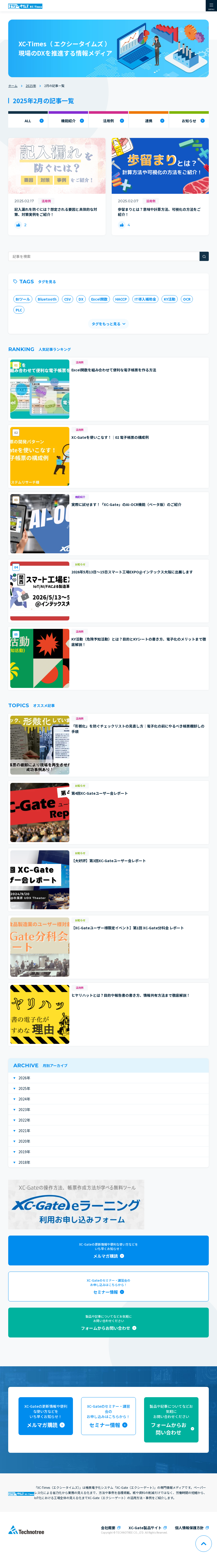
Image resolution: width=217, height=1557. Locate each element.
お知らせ (189, 120)
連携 (148, 120)
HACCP (121, 299)
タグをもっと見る (106, 323)
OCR (187, 299)
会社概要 (108, 1527)
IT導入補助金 (145, 299)
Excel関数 (99, 299)
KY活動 (169, 299)
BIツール (23, 299)
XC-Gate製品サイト (145, 1527)
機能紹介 (68, 120)
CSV (67, 299)
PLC (19, 309)
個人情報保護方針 (189, 1527)
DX (81, 299)
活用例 (108, 120)
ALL (28, 120)
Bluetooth (47, 299)
